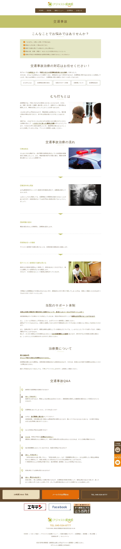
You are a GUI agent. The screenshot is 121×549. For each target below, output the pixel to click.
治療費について (79, 82)
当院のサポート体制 (62, 82)
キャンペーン (65, 536)
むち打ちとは (27, 82)
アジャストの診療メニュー (49, 534)
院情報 (49, 10)
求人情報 (92, 534)
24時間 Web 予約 (21, 494)
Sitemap (66, 545)
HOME (41, 10)
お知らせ (79, 10)
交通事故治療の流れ (43, 82)
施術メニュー (59, 10)
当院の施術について (66, 534)
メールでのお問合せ (60, 494)
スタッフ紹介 (35, 534)
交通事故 (70, 10)
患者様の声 (54, 536)
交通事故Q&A (93, 82)
